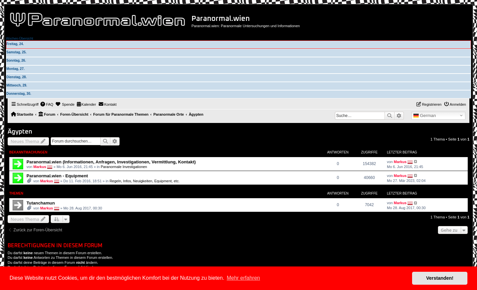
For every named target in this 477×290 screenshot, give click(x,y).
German (424, 115)
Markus (39, 166)
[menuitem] (46, 104)
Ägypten (20, 132)
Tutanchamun (40, 203)
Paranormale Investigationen (124, 166)
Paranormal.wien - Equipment (57, 175)
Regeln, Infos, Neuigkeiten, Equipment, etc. (145, 181)
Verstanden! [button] (439, 278)
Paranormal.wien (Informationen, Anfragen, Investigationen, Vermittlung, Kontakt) (111, 161)
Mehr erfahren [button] (243, 278)
